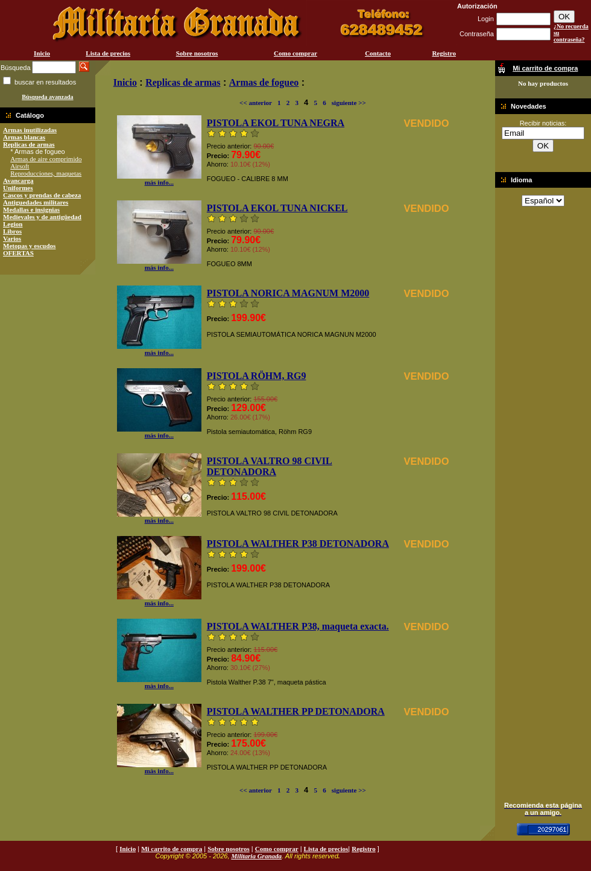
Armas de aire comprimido (45, 158)
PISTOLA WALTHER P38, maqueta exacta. (298, 626)
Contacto (378, 53)
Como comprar (295, 53)
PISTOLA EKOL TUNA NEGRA (275, 123)
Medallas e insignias (31, 209)
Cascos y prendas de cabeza (42, 195)
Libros (12, 231)
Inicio (42, 53)
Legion (12, 224)
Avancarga (18, 180)
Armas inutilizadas (30, 129)
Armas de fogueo (264, 82)
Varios (12, 238)
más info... (159, 179)
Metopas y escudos (29, 245)
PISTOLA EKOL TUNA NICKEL (277, 208)
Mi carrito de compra (171, 848)
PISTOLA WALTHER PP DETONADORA (296, 711)
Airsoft (19, 166)
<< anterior (255, 102)
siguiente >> (349, 102)
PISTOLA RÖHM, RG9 (256, 376)
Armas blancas (24, 137)
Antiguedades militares (35, 202)
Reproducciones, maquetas (45, 173)
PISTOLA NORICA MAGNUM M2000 (288, 293)
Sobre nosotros (197, 53)
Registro (444, 53)
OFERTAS (18, 253)
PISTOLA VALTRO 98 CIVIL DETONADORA (269, 466)
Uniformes (18, 187)
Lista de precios (108, 53)
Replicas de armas (29, 144)
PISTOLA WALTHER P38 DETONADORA (298, 543)
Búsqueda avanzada (47, 97)
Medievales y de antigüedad (42, 216)
